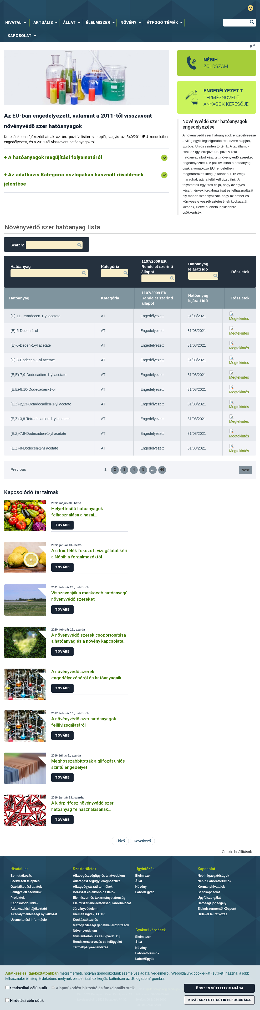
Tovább (62, 525)
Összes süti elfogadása (219, 988)
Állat (138, 881)
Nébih (81, 8)
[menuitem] (17, 23)
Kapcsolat (206, 869)
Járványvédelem (85, 909)
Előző (120, 841)
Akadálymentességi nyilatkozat (34, 914)
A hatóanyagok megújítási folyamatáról (55, 157)
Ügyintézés (145, 869)
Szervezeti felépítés (25, 881)
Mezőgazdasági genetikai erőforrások (101, 925)
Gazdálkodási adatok (26, 887)
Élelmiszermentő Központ (217, 909)
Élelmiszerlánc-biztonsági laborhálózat (102, 903)
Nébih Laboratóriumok (214, 881)
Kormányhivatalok (211, 887)
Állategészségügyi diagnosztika (96, 881)
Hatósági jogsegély (212, 903)
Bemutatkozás (21, 875)
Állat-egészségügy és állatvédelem (99, 875)
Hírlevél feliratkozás (212, 914)
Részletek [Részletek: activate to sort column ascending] (240, 298)
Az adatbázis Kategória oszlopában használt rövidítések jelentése (73, 179)
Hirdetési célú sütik (24, 1000)
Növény (141, 887)
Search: (47, 245)
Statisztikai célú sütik (26, 988)
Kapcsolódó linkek (24, 903)
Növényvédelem (85, 931)
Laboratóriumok (147, 953)
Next (245, 470)
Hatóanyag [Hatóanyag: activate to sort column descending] (19, 298)
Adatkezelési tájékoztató (29, 909)
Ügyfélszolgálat (209, 898)
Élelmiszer (143, 875)
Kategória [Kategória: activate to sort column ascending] (110, 298)
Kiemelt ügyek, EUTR (89, 914)
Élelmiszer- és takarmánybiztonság (99, 898)
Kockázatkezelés (85, 920)
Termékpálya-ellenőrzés (90, 947)
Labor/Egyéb (145, 892)
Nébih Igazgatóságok (213, 875)
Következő (142, 841)
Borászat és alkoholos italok (94, 892)
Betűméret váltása (252, 45)
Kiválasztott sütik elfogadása (219, 1000)
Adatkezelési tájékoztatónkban (32, 973)
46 (162, 469)
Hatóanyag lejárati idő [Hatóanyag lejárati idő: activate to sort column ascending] (198, 298)
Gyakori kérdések (150, 930)
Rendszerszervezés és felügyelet (97, 942)
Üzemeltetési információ (29, 920)
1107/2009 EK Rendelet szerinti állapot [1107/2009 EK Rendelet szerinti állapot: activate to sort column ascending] (157, 297)
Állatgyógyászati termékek (93, 887)
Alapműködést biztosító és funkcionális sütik (93, 988)
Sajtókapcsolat (209, 892)
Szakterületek (84, 869)
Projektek (18, 898)
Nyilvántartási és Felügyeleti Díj (96, 936)
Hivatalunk (19, 869)
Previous (18, 469)
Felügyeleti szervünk (26, 892)
